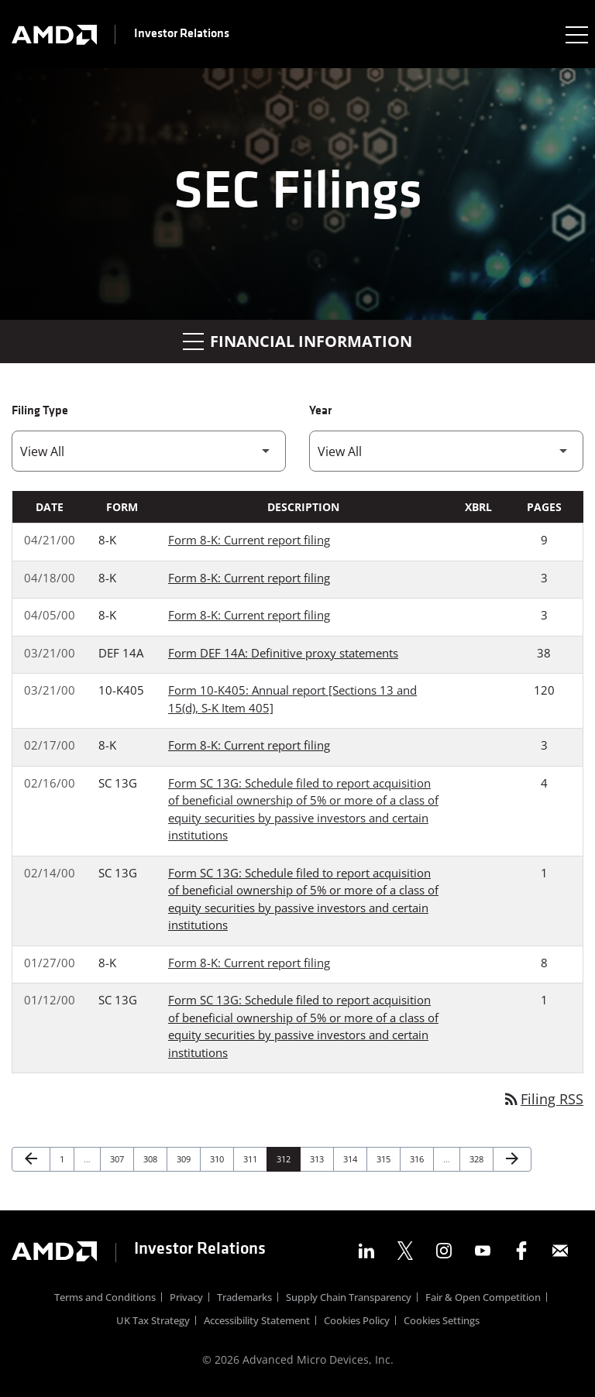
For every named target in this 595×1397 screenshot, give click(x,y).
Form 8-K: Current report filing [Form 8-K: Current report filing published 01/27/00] (249, 962)
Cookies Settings (442, 1322)
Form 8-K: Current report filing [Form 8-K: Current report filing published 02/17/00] (249, 745)
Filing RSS (542, 1099)
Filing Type (40, 411)
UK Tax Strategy (153, 1322)
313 (318, 1158)
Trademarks (244, 1299)
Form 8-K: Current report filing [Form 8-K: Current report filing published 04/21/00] (249, 539)
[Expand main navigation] (575, 34)
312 (285, 1158)
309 (185, 1158)
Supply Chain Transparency (348, 1299)
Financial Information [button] (297, 341)
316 (418, 1158)
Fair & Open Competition (483, 1299)
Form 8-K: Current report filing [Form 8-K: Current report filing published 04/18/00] (249, 577)
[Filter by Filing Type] (149, 451)
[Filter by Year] (446, 451)
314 (352, 1158)
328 (478, 1158)
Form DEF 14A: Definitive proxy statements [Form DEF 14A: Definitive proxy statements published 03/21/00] (283, 653)
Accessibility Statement (257, 1322)
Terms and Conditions (105, 1299)
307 (119, 1158)
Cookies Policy (357, 1322)
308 (152, 1158)
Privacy (186, 1299)
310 (219, 1158)
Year (320, 411)
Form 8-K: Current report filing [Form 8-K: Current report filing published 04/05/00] (249, 615)
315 (385, 1158)
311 (252, 1158)
